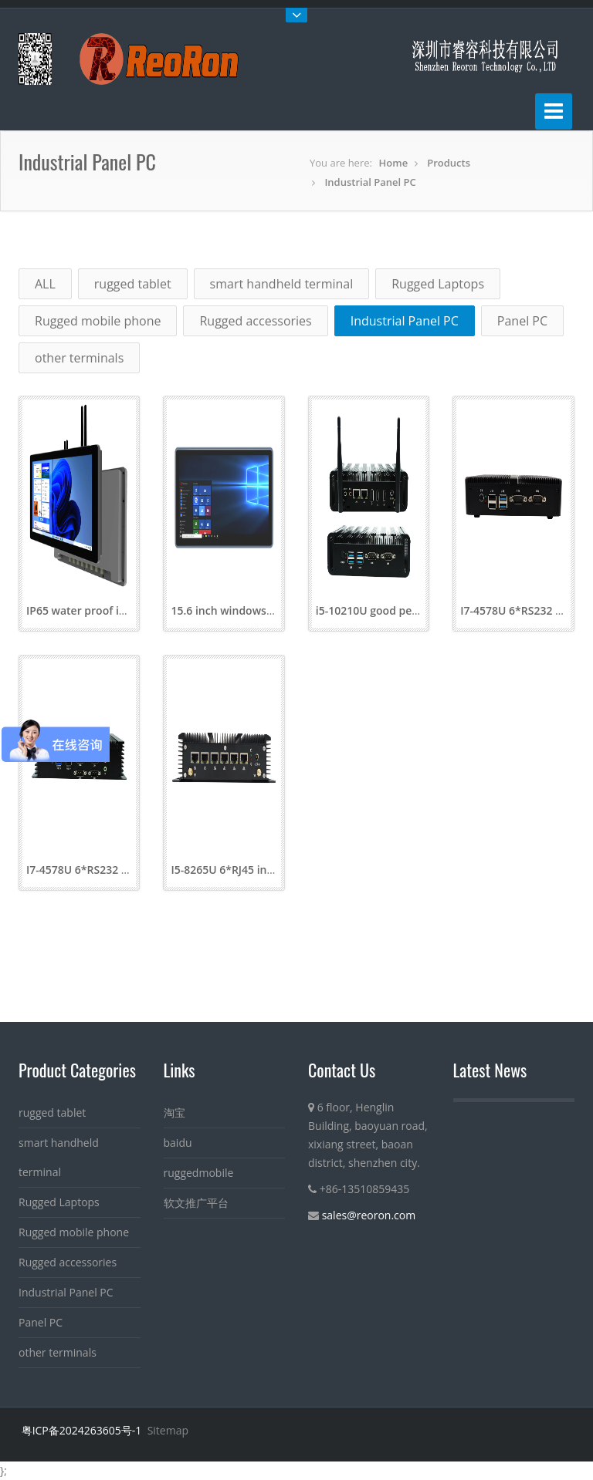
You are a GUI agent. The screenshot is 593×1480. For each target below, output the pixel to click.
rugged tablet (132, 283)
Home (393, 163)
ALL (45, 283)
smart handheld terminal (282, 283)
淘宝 (174, 1112)
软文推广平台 (196, 1202)
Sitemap (167, 1430)
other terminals (79, 357)
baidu (178, 1142)
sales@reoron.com (369, 1215)
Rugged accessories (255, 320)
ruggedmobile (199, 1172)
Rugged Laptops (437, 283)
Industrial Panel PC (369, 182)
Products (448, 163)
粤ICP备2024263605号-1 (82, 1430)
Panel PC (522, 320)
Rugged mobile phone (98, 320)
